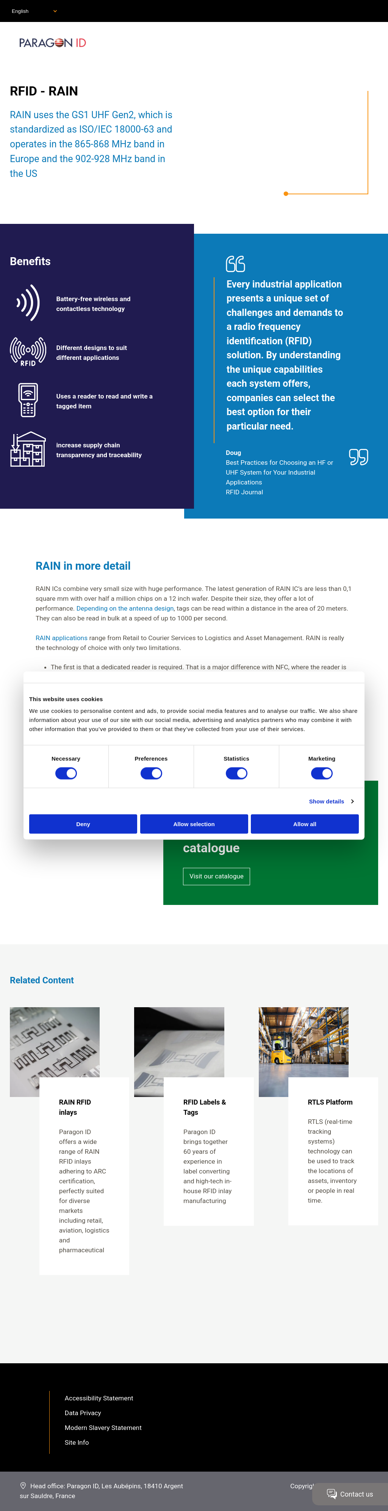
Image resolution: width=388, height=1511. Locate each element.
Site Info (77, 1442)
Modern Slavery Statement (103, 1427)
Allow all (304, 824)
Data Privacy (83, 1413)
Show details (326, 801)
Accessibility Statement (99, 1398)
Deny (83, 824)
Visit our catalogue (216, 876)
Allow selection (193, 824)
